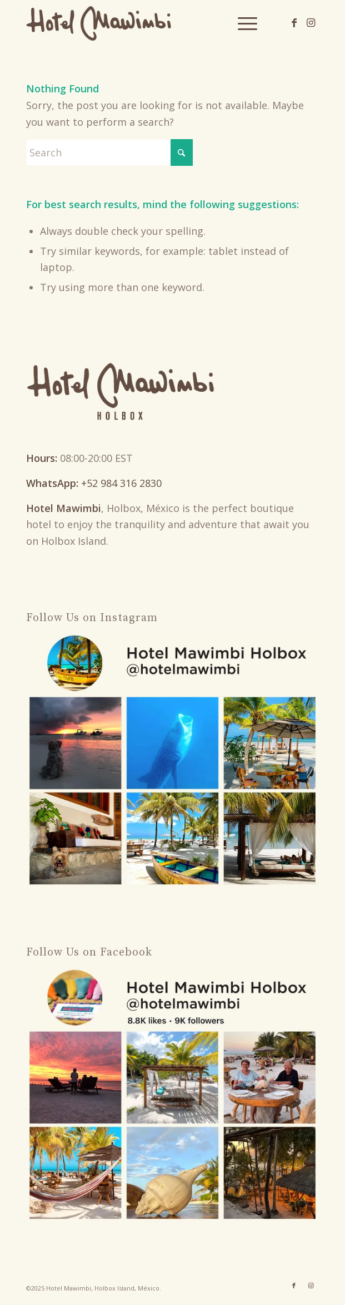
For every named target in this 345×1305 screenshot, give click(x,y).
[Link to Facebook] (294, 22)
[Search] (109, 152)
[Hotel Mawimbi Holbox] (143, 22)
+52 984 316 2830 (121, 483)
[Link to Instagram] (310, 22)
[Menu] (242, 22)
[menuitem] (242, 22)
